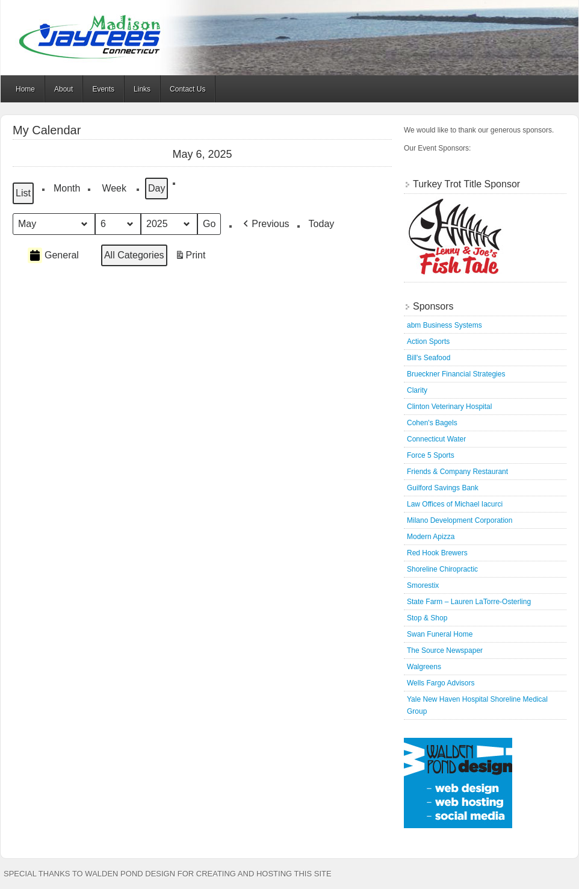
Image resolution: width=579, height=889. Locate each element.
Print (190, 257)
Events (103, 89)
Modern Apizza (430, 536)
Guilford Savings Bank (442, 488)
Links (142, 89)
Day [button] (156, 188)
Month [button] (67, 188)
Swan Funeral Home (439, 634)
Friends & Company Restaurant (457, 471)
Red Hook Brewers (437, 553)
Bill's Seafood (428, 358)
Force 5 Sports (430, 455)
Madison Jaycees (289, 37)
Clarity (417, 390)
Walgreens (424, 667)
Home (25, 89)
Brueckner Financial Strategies (456, 374)
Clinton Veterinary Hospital (449, 406)
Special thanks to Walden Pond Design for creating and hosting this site (168, 873)
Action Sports (428, 341)
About (63, 89)
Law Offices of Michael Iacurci (455, 504)
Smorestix (423, 585)
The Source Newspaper (445, 650)
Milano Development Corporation (459, 520)
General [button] (53, 255)
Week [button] (114, 188)
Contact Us (187, 89)
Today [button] (322, 224)
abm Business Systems (444, 325)
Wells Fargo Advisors (440, 683)
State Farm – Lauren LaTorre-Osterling (469, 601)
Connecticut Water (436, 439)
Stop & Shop (427, 618)
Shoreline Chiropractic (442, 569)
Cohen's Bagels (432, 423)
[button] (265, 224)
